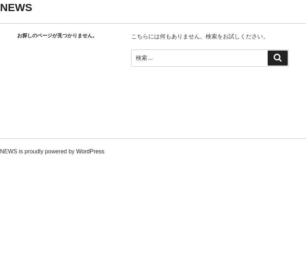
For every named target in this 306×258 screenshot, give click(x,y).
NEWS (16, 7)
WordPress (90, 151)
